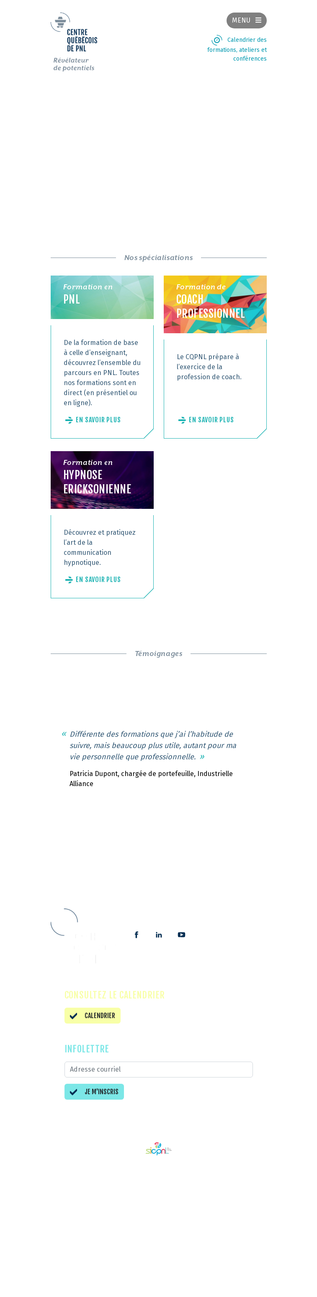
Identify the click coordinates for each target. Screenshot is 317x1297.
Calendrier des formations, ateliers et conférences (237, 49)
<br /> (159, 148)
